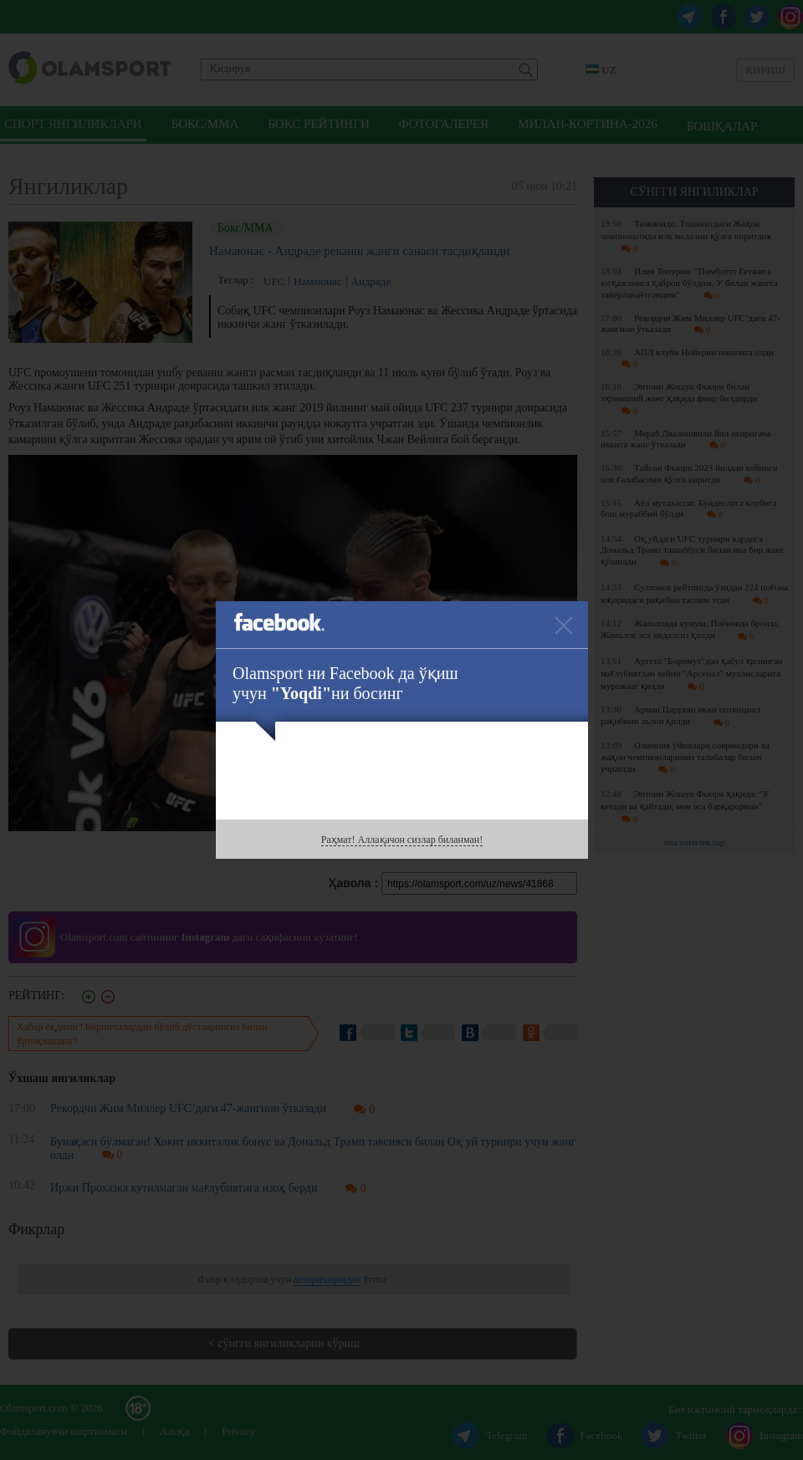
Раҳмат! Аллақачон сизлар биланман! (402, 839)
